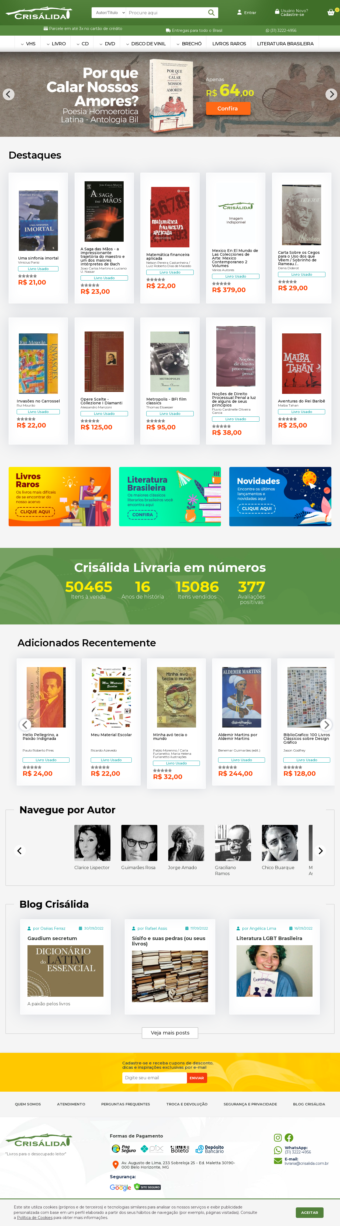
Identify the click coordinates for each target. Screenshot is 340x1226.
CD (82, 43)
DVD (107, 43)
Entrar (246, 12)
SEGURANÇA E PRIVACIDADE (250, 1104)
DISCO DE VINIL (145, 43)
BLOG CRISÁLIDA (309, 1104)
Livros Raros (229, 43)
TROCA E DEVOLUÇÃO (186, 1104)
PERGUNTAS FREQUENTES (125, 1104)
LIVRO (56, 43)
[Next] (331, 94)
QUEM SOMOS (28, 1104)
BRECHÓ (189, 43)
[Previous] (9, 94)
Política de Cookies (35, 1217)
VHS (28, 43)
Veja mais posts (170, 1033)
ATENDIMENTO (71, 1104)
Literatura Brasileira (285, 43)
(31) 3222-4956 (281, 30)
